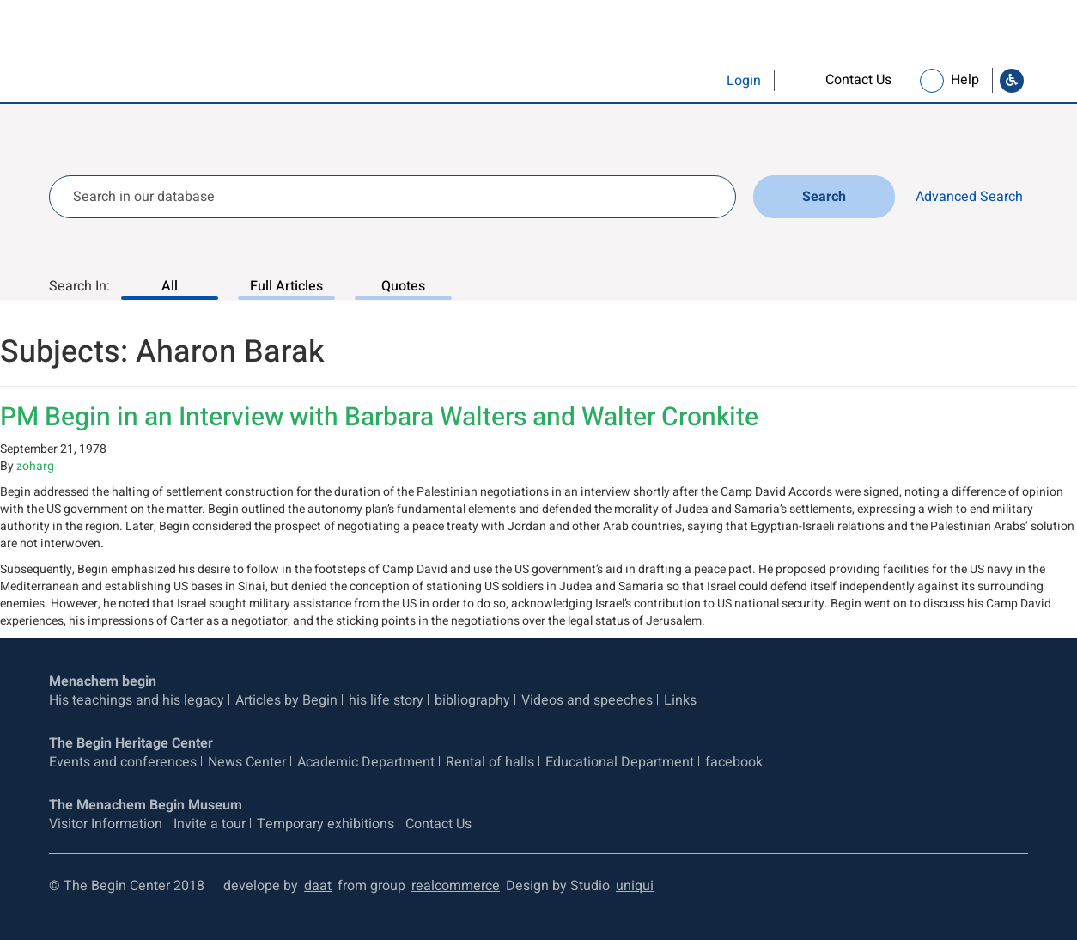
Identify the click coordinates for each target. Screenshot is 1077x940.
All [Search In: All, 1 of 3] (169, 286)
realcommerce (455, 886)
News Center (247, 762)
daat (318, 886)
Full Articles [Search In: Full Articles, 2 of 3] (286, 286)
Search (827, 196)
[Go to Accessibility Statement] (1012, 81)
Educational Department (619, 762)
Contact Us (438, 824)
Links (680, 700)
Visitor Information (105, 824)
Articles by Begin (286, 700)
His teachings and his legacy (136, 700)
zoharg (35, 466)
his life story (386, 700)
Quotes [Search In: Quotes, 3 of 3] (403, 286)
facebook (734, 762)
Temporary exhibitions (325, 824)
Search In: (79, 286)
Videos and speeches (587, 700)
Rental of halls (490, 762)
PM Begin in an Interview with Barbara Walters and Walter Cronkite (379, 417)
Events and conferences (123, 762)
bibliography (472, 700)
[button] (709, 81)
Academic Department (366, 762)
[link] (842, 80)
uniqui (635, 886)
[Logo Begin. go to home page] (119, 57)
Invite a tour (209, 824)
